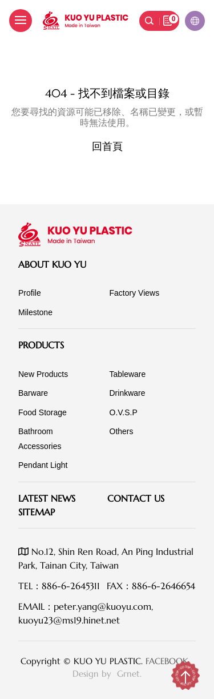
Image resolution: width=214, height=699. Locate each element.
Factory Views (135, 292)
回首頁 (107, 146)
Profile (29, 292)
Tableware (128, 374)
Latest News (46, 498)
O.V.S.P (124, 412)
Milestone (35, 312)
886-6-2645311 (71, 585)
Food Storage (42, 412)
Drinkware (128, 393)
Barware (33, 393)
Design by (93, 673)
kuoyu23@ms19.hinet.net (69, 620)
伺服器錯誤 (107, 70)
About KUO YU (52, 264)
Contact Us (135, 498)
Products (41, 345)
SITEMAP (36, 512)
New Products (43, 374)
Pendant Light (42, 465)
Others (122, 431)
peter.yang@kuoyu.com (102, 606)
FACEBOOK (167, 661)
